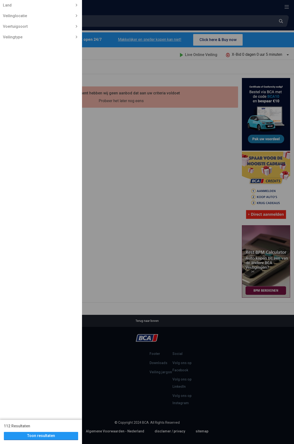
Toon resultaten (41, 435)
